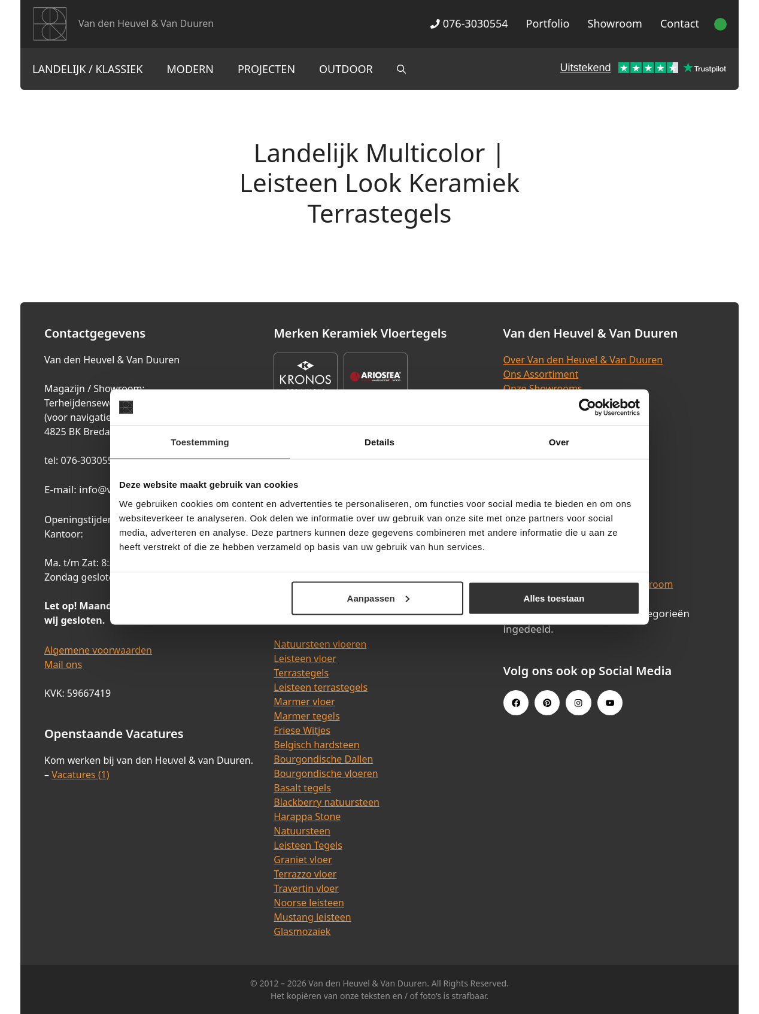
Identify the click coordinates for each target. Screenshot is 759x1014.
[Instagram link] (578, 702)
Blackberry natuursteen (327, 802)
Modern (190, 69)
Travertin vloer (306, 888)
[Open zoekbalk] (401, 69)
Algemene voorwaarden (98, 650)
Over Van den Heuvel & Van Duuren (583, 359)
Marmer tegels (306, 715)
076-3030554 (469, 23)
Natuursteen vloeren (320, 644)
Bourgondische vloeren (326, 773)
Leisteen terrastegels (321, 687)
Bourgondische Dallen (323, 759)
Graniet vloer (303, 859)
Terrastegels (301, 672)
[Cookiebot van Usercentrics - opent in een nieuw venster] (587, 408)
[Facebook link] (516, 702)
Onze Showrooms (542, 388)
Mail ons (63, 664)
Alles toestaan (554, 598)
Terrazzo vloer (305, 874)
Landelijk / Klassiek (87, 69)
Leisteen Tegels (308, 845)
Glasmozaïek (302, 931)
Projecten (266, 69)
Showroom (615, 23)
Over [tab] (559, 442)
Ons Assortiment (541, 374)
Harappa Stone (307, 816)
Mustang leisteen (312, 917)
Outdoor (346, 69)
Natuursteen (302, 830)
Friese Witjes (302, 730)
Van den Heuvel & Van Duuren (146, 23)
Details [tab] (379, 442)
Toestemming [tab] (200, 442)
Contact (679, 23)
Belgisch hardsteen (316, 744)
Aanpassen (378, 598)
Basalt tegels (302, 787)
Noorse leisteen (309, 902)
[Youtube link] (610, 702)
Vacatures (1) (80, 774)
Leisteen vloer (305, 658)
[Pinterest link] (547, 702)
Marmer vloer (304, 701)
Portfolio (548, 23)
